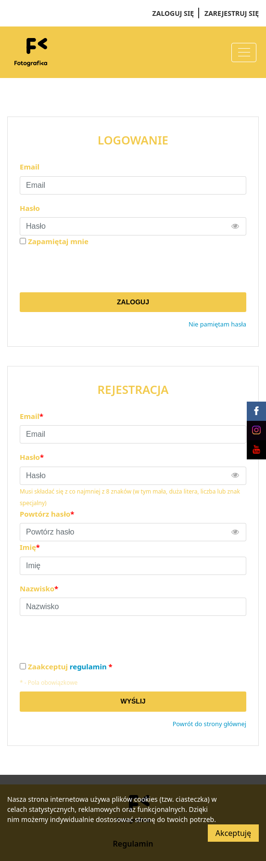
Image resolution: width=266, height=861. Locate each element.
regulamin (88, 666)
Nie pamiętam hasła (217, 324)
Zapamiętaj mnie (58, 241)
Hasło (30, 208)
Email (29, 166)
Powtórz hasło (47, 514)
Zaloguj (133, 302)
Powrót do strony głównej (209, 723)
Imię (30, 547)
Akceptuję (233, 833)
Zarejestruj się (231, 13)
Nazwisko (39, 588)
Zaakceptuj (70, 666)
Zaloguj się (173, 13)
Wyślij (132, 701)
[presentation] (93, 269)
